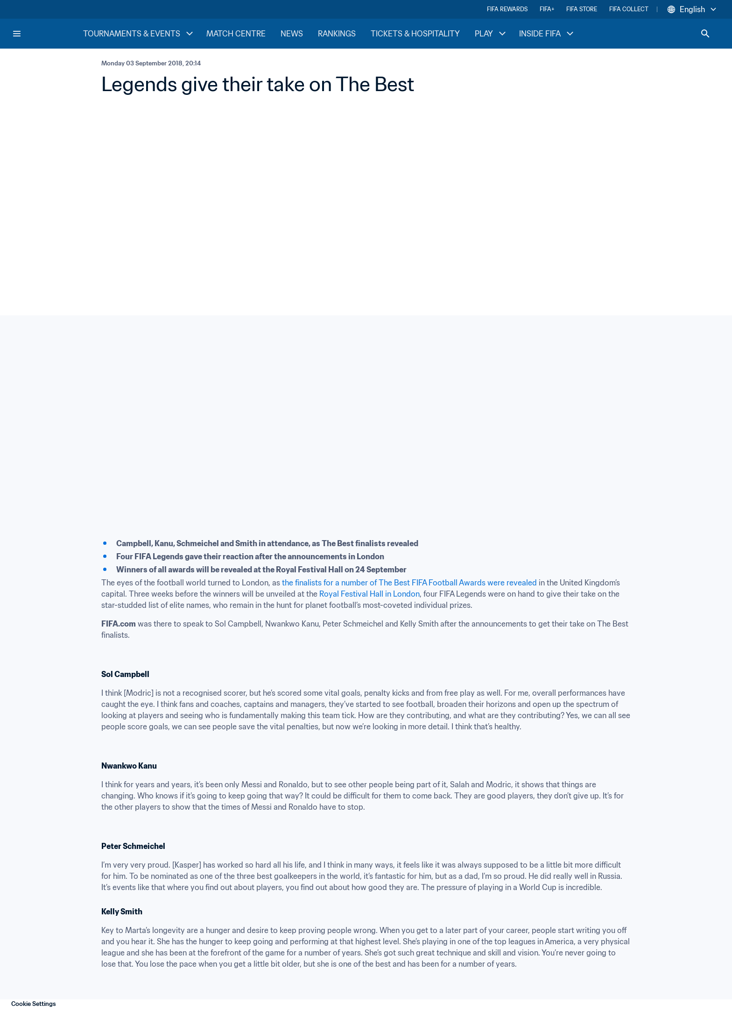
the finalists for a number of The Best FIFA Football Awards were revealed (409, 582)
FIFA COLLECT (628, 9)
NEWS (292, 33)
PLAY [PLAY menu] (491, 33)
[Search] (705, 34)
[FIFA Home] (47, 33)
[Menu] (16, 33)
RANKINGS (337, 33)
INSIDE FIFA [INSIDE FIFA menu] (547, 33)
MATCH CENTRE (236, 33)
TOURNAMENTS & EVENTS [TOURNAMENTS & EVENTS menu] (139, 33)
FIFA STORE (581, 9)
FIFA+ (547, 9)
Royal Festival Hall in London (369, 594)
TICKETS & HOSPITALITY (415, 33)
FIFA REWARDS (507, 9)
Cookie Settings (33, 1004)
